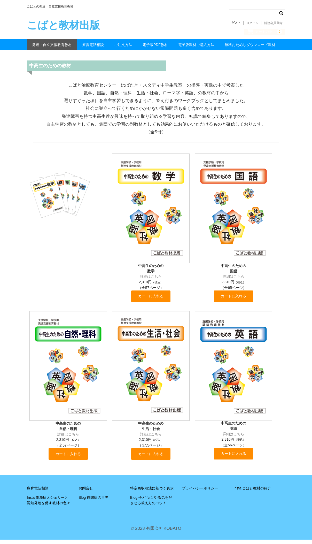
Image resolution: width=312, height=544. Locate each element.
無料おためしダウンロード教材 (250, 47)
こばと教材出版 (63, 25)
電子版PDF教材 (155, 47)
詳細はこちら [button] (151, 279)
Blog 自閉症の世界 (93, 502)
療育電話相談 (93, 47)
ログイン (252, 23)
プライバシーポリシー (200, 493)
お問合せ (86, 493)
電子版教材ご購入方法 (196, 47)
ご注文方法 (123, 47)
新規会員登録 (273, 23)
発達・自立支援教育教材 (52, 47)
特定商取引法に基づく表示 (152, 493)
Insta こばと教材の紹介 (252, 493)
